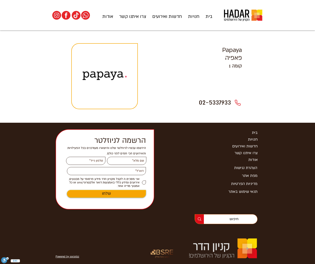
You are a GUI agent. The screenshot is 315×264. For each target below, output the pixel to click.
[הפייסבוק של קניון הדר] (66, 15)
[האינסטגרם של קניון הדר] (56, 15)
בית (255, 132)
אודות (253, 159)
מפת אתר (249, 175)
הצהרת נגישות (245, 167)
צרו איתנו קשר (246, 152)
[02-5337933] (237, 102)
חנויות (253, 139)
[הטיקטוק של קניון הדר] (76, 15)
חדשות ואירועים (245, 146)
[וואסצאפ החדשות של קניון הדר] (85, 15)
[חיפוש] (234, 219)
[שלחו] (106, 194)
